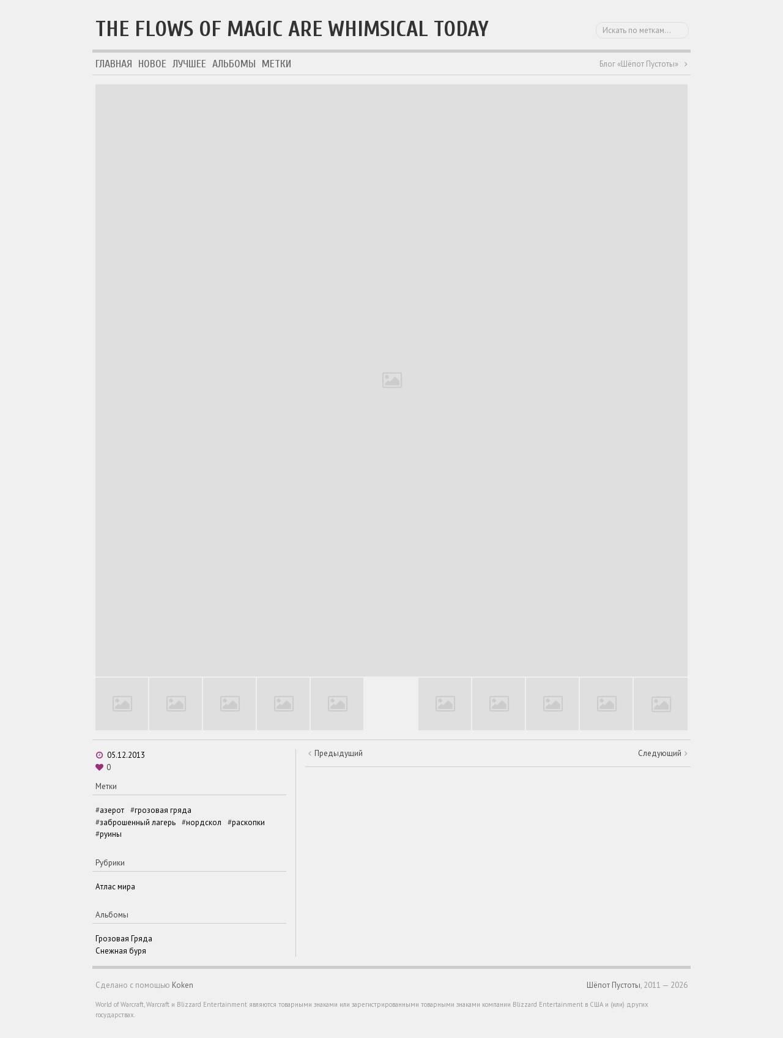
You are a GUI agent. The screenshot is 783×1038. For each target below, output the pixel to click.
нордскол (203, 822)
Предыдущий (338, 753)
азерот (112, 810)
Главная (113, 63)
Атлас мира (115, 886)
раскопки (248, 822)
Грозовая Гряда (123, 938)
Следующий (659, 753)
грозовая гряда (163, 810)
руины (111, 834)
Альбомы (234, 63)
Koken (182, 985)
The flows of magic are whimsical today (292, 29)
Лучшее (189, 63)
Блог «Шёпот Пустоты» (638, 64)
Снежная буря (120, 951)
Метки (276, 63)
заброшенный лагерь (138, 822)
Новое (152, 63)
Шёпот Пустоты (613, 985)
